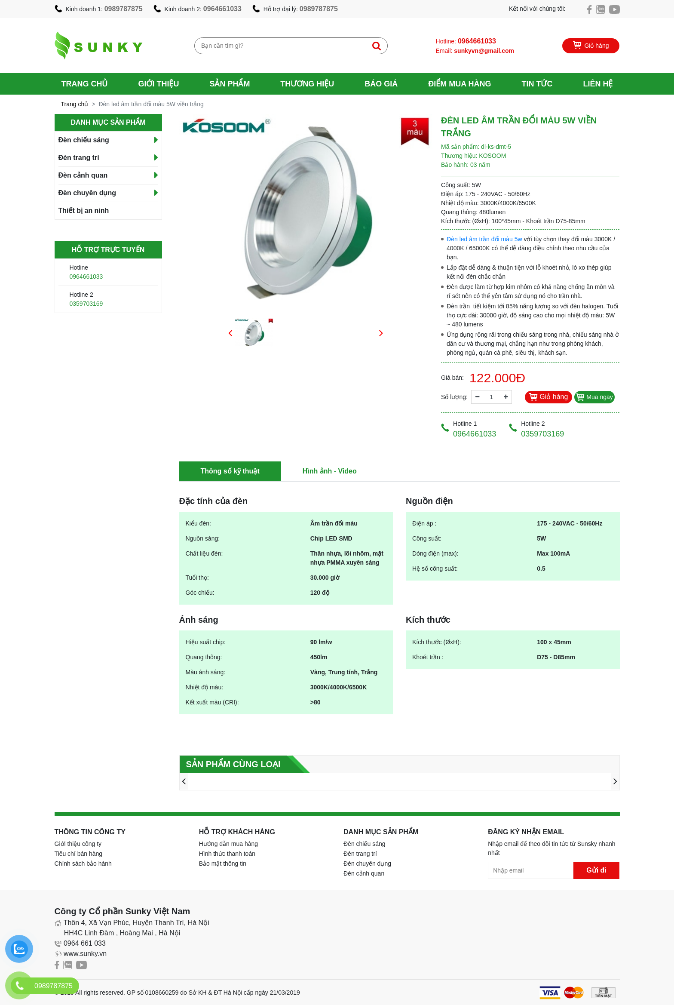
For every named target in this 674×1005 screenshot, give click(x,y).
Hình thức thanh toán (227, 853)
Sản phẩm (229, 84)
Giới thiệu (158, 84)
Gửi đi (596, 870)
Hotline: (466, 41)
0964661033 (222, 8)
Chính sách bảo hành (83, 863)
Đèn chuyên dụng (87, 193)
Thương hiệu (307, 84)
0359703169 (86, 303)
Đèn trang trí (78, 157)
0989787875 (123, 8)
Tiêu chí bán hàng (79, 853)
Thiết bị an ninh (83, 210)
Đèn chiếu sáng (83, 140)
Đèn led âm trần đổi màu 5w (484, 239)
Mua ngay (594, 396)
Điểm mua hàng (459, 84)
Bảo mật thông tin (222, 863)
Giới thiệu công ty (78, 843)
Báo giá (381, 84)
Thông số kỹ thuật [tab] (230, 471)
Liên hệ (598, 84)
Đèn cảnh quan (83, 175)
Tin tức (536, 84)
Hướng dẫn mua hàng (228, 843)
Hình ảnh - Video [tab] (330, 471)
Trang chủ (84, 84)
